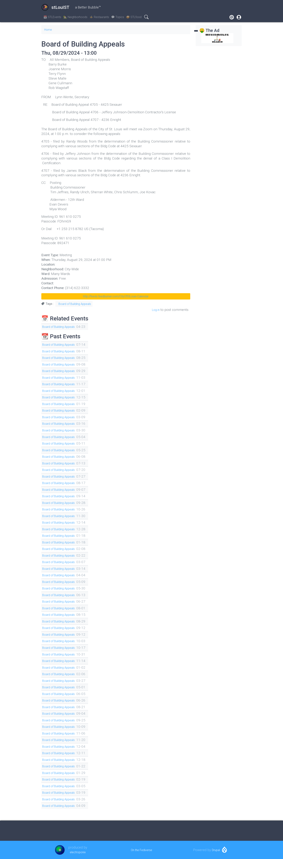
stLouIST (55, 7)
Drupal (216, 850)
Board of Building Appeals (74, 304)
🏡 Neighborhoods (75, 17)
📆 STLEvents (52, 17)
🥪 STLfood (134, 17)
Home (49, 29)
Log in (155, 310)
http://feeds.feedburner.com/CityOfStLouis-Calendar (116, 296)
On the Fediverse (141, 850)
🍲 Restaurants (99, 17)
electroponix (77, 852)
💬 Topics (117, 17)
